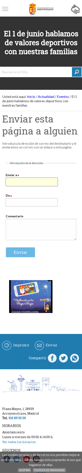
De (8, 195)
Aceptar (24, 470)
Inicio (31, 96)
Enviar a (11, 175)
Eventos (63, 96)
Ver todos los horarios (19, 442)
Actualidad (46, 96)
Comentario (14, 216)
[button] (5, 9)
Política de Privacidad (49, 470)
